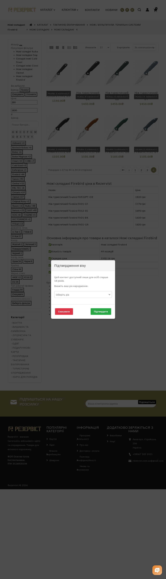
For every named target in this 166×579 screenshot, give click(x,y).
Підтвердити (101, 311)
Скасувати (64, 311)
